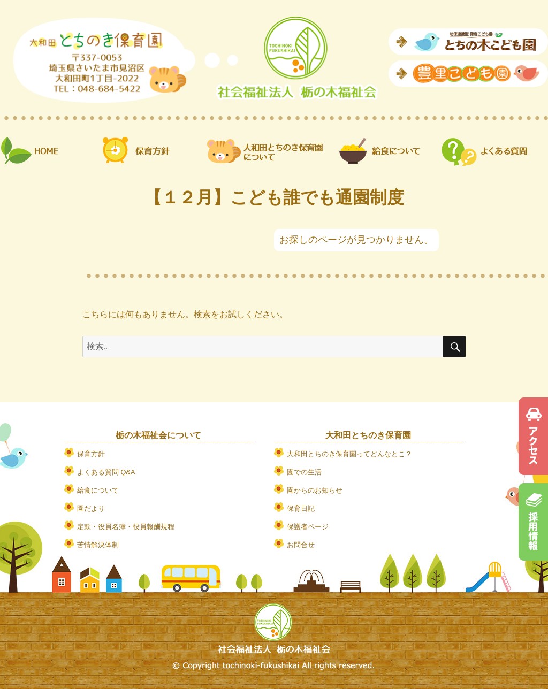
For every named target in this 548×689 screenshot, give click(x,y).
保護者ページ (308, 527)
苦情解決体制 (98, 545)
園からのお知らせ (314, 490)
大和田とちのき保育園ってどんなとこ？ (349, 454)
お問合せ (301, 545)
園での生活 (304, 472)
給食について (98, 490)
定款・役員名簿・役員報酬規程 (125, 527)
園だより (91, 508)
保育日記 (301, 508)
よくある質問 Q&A (106, 472)
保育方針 (91, 454)
